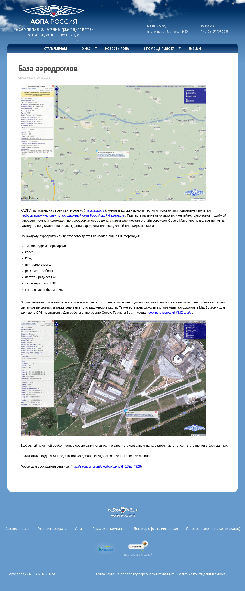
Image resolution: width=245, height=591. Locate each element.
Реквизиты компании (109, 528)
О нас (86, 48)
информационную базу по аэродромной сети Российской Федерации (73, 215)
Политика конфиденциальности (202, 574)
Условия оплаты (17, 528)
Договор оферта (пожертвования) (213, 528)
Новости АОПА (117, 48)
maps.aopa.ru (95, 210)
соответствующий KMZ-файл (170, 312)
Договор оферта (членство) (155, 528)
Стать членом (55, 48)
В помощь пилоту (158, 48)
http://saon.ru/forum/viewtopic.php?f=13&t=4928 (106, 466)
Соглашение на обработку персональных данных (135, 574)
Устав (80, 528)
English (194, 48)
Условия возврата (52, 528)
